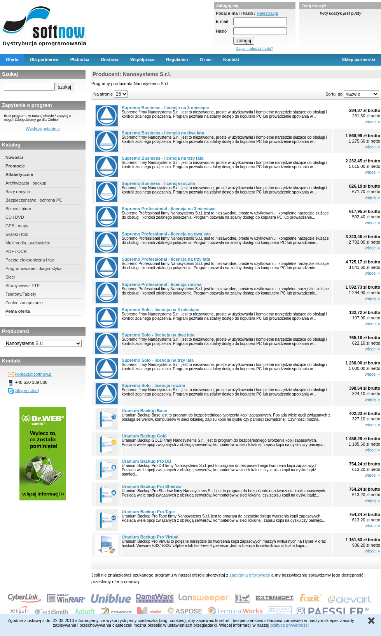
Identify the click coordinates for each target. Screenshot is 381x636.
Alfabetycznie (19, 174)
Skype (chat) (27, 390)
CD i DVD (14, 217)
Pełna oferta (17, 311)
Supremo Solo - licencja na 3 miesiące (160, 309)
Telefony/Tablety (20, 294)
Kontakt (231, 59)
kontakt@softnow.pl (33, 374)
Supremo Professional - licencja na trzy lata (166, 259)
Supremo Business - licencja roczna (158, 183)
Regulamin (177, 59)
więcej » (372, 121)
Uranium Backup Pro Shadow (152, 486)
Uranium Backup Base (144, 410)
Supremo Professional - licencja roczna (161, 284)
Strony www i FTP (22, 285)
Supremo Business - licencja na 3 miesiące (165, 107)
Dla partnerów (44, 59)
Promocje (15, 166)
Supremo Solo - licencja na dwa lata (158, 335)
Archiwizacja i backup (25, 183)
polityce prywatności (289, 625)
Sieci (10, 277)
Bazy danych (17, 191)
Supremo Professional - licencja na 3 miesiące (169, 208)
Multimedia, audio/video (28, 242)
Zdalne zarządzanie (24, 302)
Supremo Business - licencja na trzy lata (162, 158)
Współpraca (142, 59)
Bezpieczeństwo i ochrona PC (33, 200)
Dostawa (110, 59)
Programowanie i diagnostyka (33, 268)
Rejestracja (267, 13)
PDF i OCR (16, 251)
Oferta (12, 59)
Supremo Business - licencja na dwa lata (163, 133)
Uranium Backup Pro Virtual (150, 537)
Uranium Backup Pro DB (146, 461)
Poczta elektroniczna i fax (29, 260)
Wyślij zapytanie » (43, 128)
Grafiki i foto (16, 234)
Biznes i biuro (18, 208)
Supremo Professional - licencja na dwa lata (166, 234)
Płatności (79, 59)
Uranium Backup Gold (144, 436)
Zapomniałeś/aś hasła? (254, 49)
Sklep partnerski (358, 59)
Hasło (221, 31)
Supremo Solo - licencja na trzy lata (158, 360)
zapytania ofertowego (249, 575)
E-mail (222, 21)
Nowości (14, 157)
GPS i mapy (16, 225)
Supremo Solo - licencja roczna (153, 385)
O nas (206, 59)
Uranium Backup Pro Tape (148, 511)
